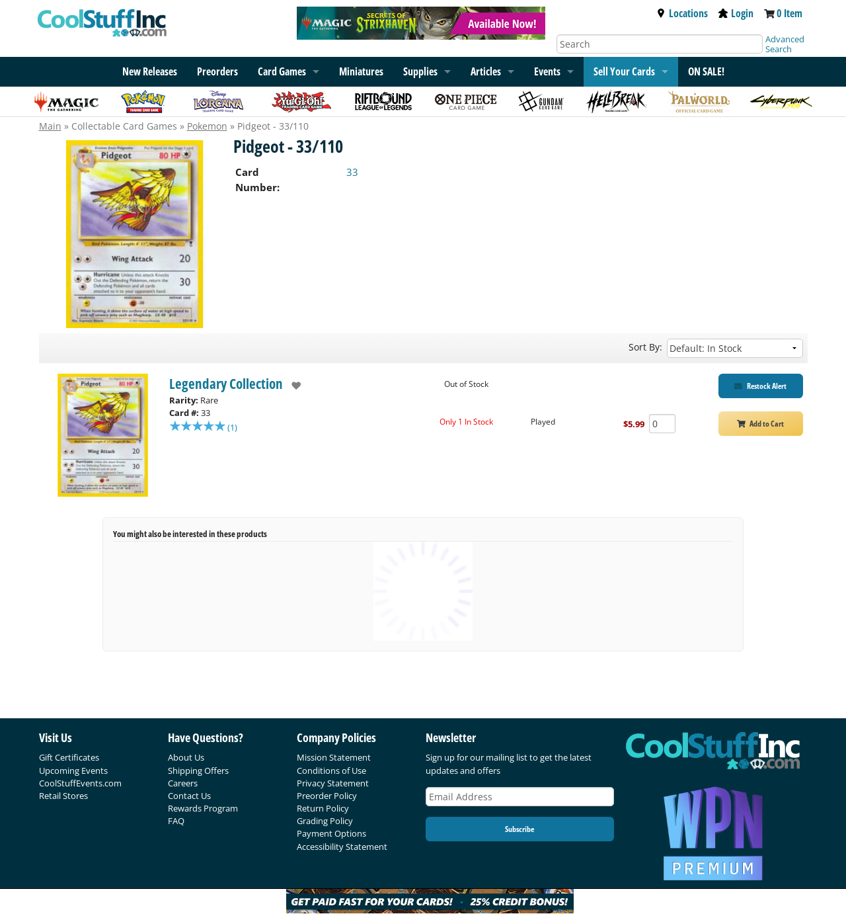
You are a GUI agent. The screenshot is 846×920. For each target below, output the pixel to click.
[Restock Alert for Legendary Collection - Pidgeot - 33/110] (760, 386)
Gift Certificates (69, 757)
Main (50, 126)
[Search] (660, 44)
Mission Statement (334, 757)
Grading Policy (325, 821)
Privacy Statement (333, 783)
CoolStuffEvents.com (80, 783)
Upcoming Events (73, 770)
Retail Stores (63, 796)
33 (352, 172)
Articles (486, 71)
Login (735, 13)
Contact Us (189, 796)
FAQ (176, 821)
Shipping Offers (198, 770)
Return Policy (323, 808)
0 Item (789, 13)
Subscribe (519, 829)
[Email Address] (520, 796)
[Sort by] (735, 348)
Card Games (282, 71)
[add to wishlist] (292, 386)
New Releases (149, 71)
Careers (183, 783)
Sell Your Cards (624, 71)
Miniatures (361, 71)
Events (547, 71)
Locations (682, 13)
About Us (186, 757)
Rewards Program (203, 808)
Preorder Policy (327, 796)
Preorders (217, 71)
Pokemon (207, 126)
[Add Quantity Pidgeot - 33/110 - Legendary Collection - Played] (662, 423)
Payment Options (331, 833)
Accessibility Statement (342, 847)
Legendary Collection (226, 383)
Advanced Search (784, 44)
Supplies (420, 71)
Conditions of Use (331, 770)
